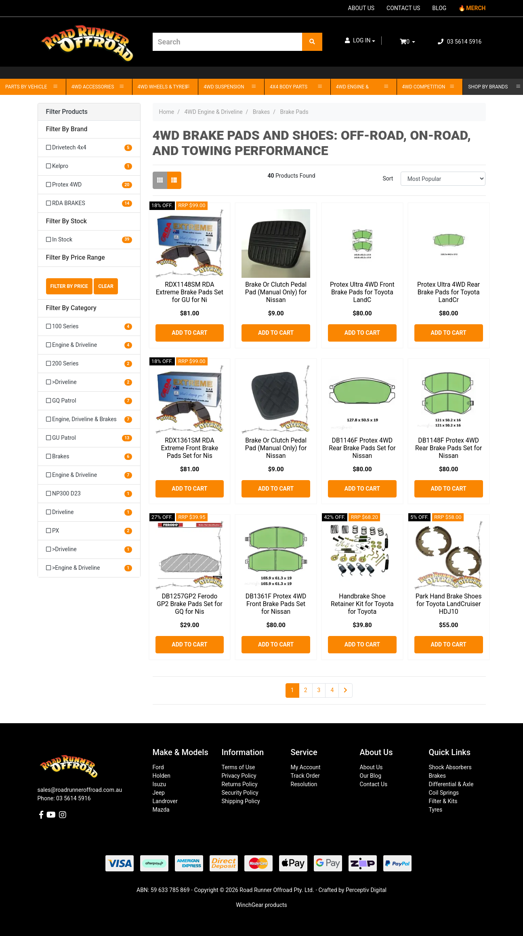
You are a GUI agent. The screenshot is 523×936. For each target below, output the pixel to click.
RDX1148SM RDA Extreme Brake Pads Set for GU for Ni (189, 292)
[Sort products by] (443, 179)
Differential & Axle (451, 784)
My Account (306, 767)
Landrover (165, 801)
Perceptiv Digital (366, 890)
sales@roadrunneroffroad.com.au (80, 790)
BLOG (439, 8)
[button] (360, 40)
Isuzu (159, 784)
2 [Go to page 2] (305, 690)
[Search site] (312, 42)
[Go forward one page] (345, 690)
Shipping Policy (241, 801)
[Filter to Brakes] (89, 456)
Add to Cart (189, 332)
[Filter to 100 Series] (89, 326)
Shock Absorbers (450, 767)
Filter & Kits (443, 801)
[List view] (174, 180)
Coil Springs (444, 792)
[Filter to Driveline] (89, 512)
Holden (161, 775)
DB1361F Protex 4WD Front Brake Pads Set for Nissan (276, 603)
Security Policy (240, 792)
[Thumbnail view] (160, 180)
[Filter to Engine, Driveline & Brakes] (89, 419)
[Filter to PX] (89, 530)
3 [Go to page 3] (319, 690)
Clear (105, 286)
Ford (158, 767)
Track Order (305, 775)
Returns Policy (240, 784)
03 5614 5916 (459, 41)
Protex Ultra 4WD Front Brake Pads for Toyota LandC (362, 292)
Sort (387, 178)
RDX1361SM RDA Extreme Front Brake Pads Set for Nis (189, 448)
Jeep (159, 792)
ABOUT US (361, 8)
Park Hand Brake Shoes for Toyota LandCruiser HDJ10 (449, 603)
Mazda (161, 809)
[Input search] (227, 42)
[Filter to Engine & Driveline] (89, 345)
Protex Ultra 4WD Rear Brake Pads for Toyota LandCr (448, 292)
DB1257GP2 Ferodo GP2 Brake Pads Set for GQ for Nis (190, 603)
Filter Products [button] (67, 111)
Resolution (304, 784)
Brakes (437, 775)
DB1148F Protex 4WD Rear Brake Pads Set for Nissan (448, 448)
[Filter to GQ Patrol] (89, 400)
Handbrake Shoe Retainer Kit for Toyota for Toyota (362, 603)
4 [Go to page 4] (332, 690)
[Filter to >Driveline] (89, 382)
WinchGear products (261, 905)
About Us (371, 767)
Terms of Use (238, 767)
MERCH (475, 8)
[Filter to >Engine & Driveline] (89, 567)
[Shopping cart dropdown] (413, 42)
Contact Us (374, 784)
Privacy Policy (239, 775)
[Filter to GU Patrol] (89, 437)
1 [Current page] (292, 690)
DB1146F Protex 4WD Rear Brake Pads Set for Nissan (362, 448)
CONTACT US (403, 8)
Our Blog (371, 775)
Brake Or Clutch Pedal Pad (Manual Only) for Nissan (276, 292)
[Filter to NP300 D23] (89, 493)
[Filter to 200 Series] (89, 363)
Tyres (436, 809)
